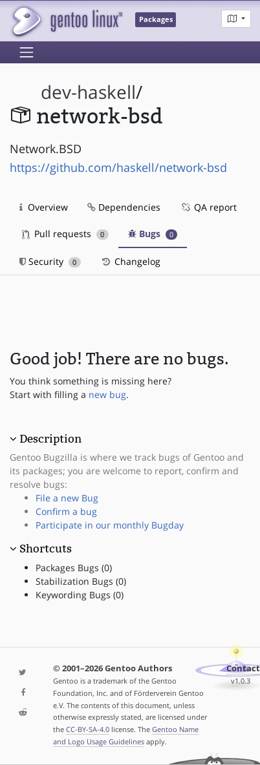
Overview (43, 207)
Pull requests (65, 233)
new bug (107, 394)
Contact (243, 668)
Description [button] (50, 438)
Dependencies (123, 207)
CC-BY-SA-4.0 (87, 729)
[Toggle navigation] (26, 52)
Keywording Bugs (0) (80, 595)
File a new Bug (67, 498)
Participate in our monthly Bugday (110, 525)
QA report (208, 207)
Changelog (130, 261)
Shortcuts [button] (45, 548)
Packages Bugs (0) (74, 567)
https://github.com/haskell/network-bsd (118, 167)
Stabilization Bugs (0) (81, 581)
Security (50, 261)
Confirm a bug (66, 511)
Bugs (153, 233)
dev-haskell (88, 92)
